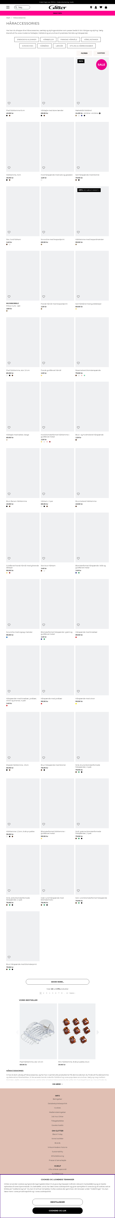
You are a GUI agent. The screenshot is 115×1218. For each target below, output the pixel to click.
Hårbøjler (48, 39)
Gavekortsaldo (58, 1125)
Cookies (57, 1108)
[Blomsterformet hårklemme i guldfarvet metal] (57, 809)
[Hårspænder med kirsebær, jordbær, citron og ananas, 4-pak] (23, 676)
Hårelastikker (91, 39)
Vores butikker (57, 1139)
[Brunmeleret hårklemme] (92, 478)
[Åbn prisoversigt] (99, 113)
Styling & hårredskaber (81, 46)
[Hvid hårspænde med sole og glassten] (57, 152)
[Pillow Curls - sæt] (23, 282)
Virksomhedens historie (57, 1147)
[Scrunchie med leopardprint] (57, 216)
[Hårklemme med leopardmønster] (92, 216)
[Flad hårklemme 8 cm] (23, 87)
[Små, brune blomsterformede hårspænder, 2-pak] (92, 743)
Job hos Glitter (57, 1116)
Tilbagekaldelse (57, 1121)
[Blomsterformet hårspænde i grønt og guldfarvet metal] (57, 610)
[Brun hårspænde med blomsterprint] (23, 941)
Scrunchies (27, 46)
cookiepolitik (45, 1191)
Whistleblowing (57, 1156)
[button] (97, 7)
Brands (57, 1143)
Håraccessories (19, 18)
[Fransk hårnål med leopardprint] (57, 282)
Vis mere (57, 1084)
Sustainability (57, 1152)
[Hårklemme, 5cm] (23, 152)
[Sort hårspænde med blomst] (92, 152)
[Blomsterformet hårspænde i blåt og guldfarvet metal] (92, 543)
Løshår (59, 46)
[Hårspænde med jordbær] (57, 676)
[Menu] (8, 7)
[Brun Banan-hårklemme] (23, 478)
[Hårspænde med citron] (92, 676)
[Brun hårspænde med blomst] (57, 743)
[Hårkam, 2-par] (57, 478)
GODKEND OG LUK (57, 1211)
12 (67, 993)
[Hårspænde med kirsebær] (92, 610)
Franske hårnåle (68, 39)
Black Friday (57, 1134)
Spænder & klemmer (26, 39)
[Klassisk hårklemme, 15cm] (23, 743)
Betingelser (57, 1099)
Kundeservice (57, 1174)
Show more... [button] (57, 982)
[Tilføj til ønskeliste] (9, 103)
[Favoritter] (102, 7)
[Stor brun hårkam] (57, 543)
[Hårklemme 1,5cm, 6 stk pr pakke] (23, 809)
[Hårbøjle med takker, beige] (23, 412)
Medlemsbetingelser (57, 1112)
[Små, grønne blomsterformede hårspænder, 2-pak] (92, 809)
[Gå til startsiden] (57, 7)
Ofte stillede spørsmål (57, 1169)
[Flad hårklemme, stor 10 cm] (23, 347)
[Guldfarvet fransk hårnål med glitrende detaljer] (23, 543)
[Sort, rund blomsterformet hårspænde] (92, 876)
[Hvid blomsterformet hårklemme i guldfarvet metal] (57, 412)
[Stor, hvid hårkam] (23, 216)
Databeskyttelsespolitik (57, 1103)
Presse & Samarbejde (57, 1160)
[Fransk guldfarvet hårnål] (57, 347)
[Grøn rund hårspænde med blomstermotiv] (57, 876)
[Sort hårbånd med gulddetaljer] (92, 282)
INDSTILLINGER (57, 1202)
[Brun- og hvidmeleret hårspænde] (92, 412)
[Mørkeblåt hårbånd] (92, 87)
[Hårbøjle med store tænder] (57, 87)
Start (8, 18)
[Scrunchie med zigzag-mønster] (23, 610)
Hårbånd (44, 46)
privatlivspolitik (25, 1191)
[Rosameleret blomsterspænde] (92, 347)
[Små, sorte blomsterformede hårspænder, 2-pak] (23, 876)
